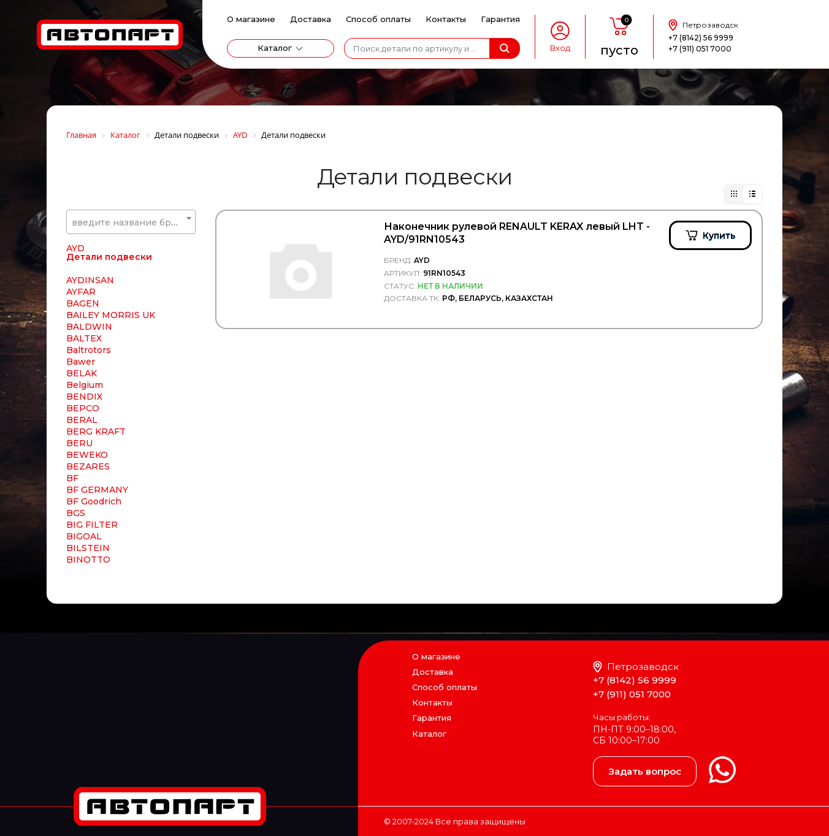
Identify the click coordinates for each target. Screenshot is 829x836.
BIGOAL (84, 536)
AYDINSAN (90, 280)
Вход (560, 48)
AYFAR (81, 291)
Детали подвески (109, 256)
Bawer (80, 361)
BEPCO (82, 408)
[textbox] (131, 222)
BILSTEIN (88, 547)
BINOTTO (88, 559)
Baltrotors (88, 349)
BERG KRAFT (96, 431)
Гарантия (500, 19)
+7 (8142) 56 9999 (700, 37)
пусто (619, 50)
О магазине (251, 19)
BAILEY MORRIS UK (110, 315)
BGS (75, 513)
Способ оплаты (378, 19)
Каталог (275, 48)
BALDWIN (89, 326)
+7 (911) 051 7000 (700, 48)
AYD (75, 248)
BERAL (81, 419)
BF (72, 478)
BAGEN (82, 303)
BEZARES (88, 466)
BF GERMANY (97, 489)
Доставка (310, 19)
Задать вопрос (644, 771)
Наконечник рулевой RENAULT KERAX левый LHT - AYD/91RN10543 (517, 233)
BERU (79, 443)
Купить (719, 235)
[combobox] (131, 222)
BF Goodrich (93, 501)
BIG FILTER (92, 524)
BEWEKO (87, 454)
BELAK (81, 373)
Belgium (84, 384)
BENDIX (84, 396)
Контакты (446, 19)
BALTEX (84, 338)
